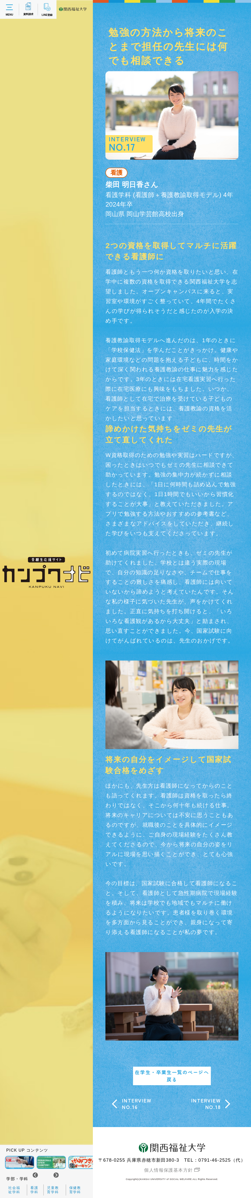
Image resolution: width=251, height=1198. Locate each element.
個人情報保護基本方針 (168, 1170)
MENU (9, 9)
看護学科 (34, 1190)
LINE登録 (47, 9)
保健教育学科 (75, 1190)
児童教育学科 (53, 1190)
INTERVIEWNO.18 (206, 1103)
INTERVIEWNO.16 (136, 1103)
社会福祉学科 (14, 1190)
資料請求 (28, 9)
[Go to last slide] (35, 1175)
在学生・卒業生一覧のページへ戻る (172, 1076)
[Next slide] (56, 1175)
